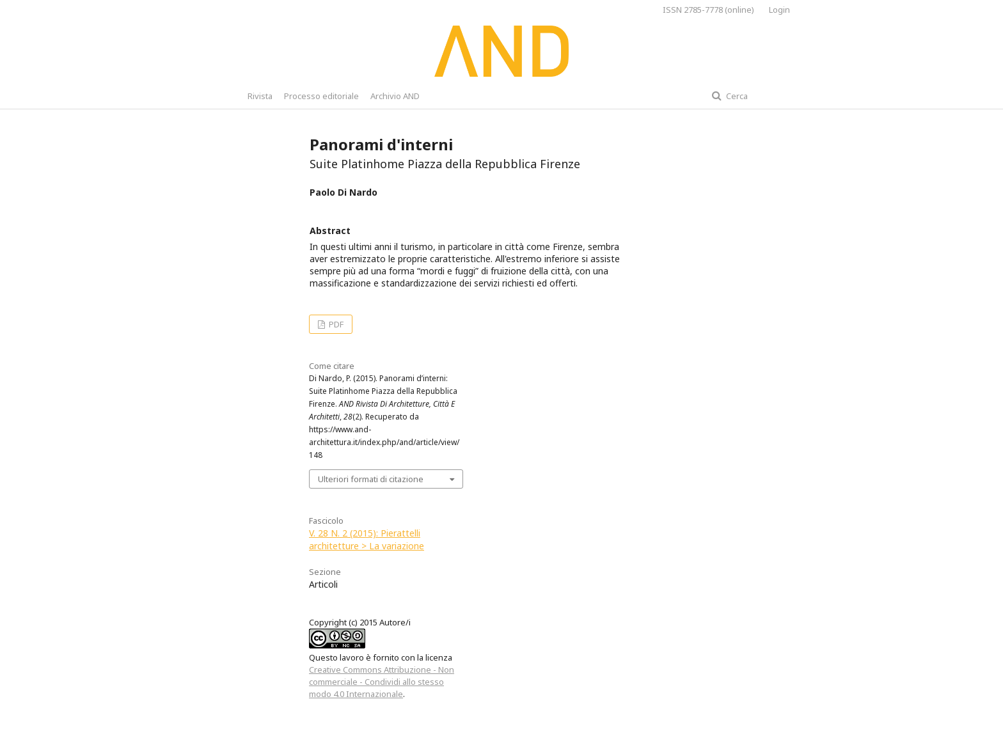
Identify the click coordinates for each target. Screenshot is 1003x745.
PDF (335, 324)
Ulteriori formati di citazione (370, 479)
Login (779, 9)
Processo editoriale (321, 96)
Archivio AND (395, 96)
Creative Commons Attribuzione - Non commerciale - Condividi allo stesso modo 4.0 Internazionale (381, 682)
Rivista (260, 96)
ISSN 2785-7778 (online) (708, 9)
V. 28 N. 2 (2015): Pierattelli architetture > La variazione (366, 539)
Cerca (736, 96)
